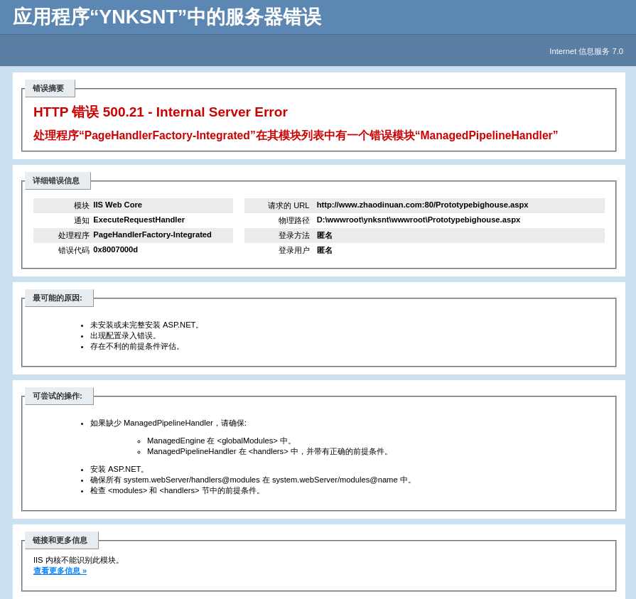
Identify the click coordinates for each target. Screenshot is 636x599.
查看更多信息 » (60, 570)
